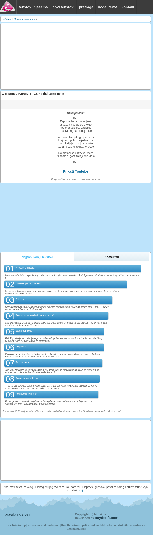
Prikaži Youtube (75, 171)
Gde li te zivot (23, 299)
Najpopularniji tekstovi (37, 257)
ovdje (81, 490)
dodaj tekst (107, 7)
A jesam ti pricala (25, 267)
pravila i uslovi (17, 514)
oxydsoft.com (106, 518)
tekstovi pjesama (33, 7)
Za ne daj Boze (24, 330)
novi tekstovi (63, 7)
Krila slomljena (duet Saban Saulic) (35, 315)
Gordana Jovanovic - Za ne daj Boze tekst (33, 94)
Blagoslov (21, 346)
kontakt (127, 7)
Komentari (112, 257)
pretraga (86, 7)
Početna (6, 19)
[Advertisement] (75, 56)
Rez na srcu (22, 362)
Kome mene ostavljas (27, 378)
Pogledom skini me (26, 393)
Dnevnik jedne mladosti (28, 283)
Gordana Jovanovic (24, 19)
